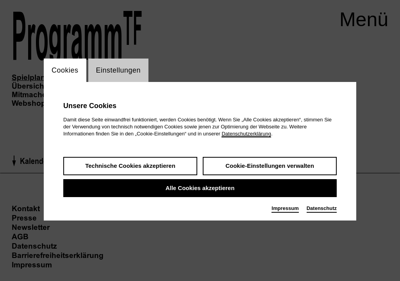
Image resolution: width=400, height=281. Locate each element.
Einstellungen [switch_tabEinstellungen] (118, 70)
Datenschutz (322, 208)
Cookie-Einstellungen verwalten (269, 165)
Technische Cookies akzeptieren (130, 165)
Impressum (284, 208)
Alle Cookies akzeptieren (200, 188)
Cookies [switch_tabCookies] (65, 70)
